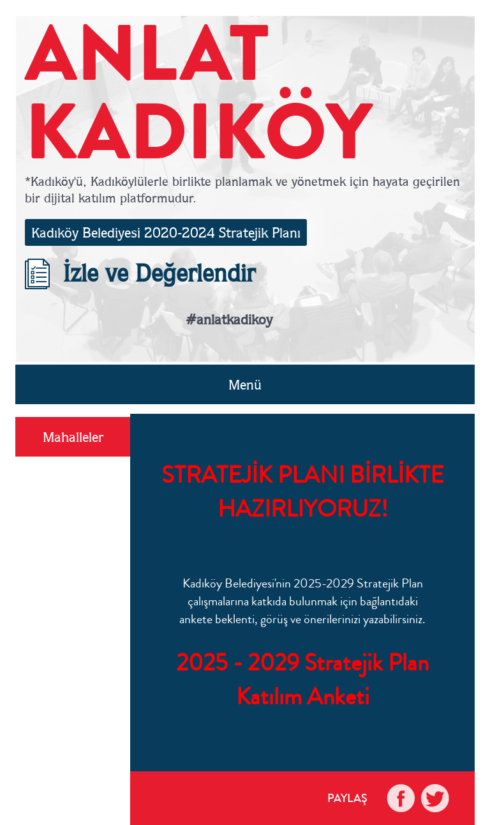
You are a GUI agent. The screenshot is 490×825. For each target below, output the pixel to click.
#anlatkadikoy (229, 319)
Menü (245, 384)
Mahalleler (73, 437)
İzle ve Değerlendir (140, 273)
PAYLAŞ (347, 798)
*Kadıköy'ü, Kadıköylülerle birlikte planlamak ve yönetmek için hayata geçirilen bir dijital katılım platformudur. (242, 189)
